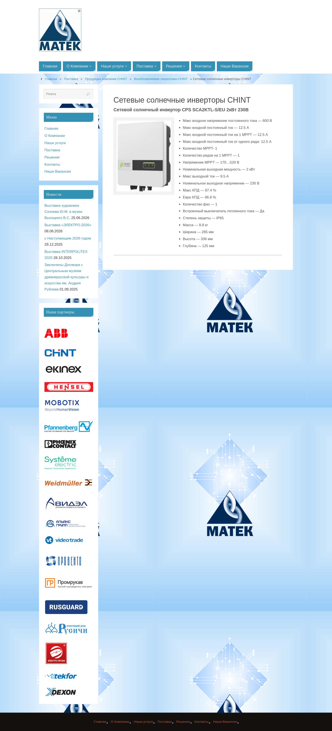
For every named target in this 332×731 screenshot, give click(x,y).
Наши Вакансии (57, 171)
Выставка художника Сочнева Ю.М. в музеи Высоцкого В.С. (63, 212)
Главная (51, 79)
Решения (51, 157)
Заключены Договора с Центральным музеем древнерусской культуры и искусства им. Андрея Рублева (66, 277)
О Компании (54, 136)
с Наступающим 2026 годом (67, 238)
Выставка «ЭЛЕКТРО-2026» (67, 225)
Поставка (71, 79)
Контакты (52, 164)
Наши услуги (55, 143)
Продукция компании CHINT (106, 79)
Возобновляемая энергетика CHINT (161, 79)
